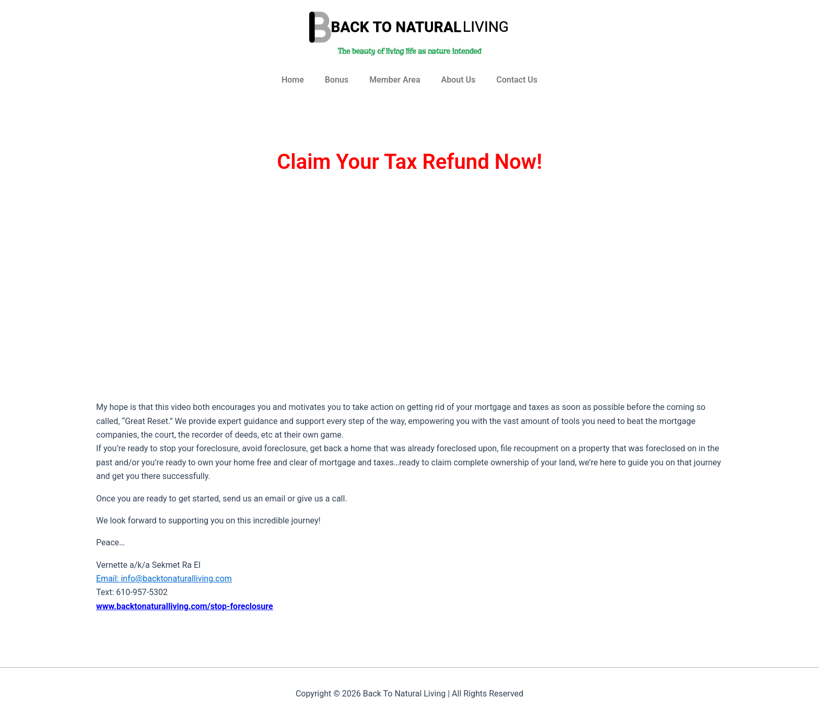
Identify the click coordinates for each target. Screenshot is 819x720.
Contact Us (516, 80)
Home (293, 80)
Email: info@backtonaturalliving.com (164, 579)
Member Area (394, 80)
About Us (458, 80)
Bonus (336, 80)
